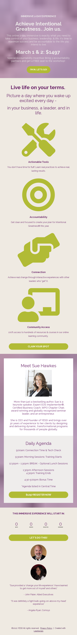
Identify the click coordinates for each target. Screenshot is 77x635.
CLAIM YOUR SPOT (38, 346)
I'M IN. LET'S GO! (38, 69)
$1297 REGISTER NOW (38, 494)
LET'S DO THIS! (38, 537)
